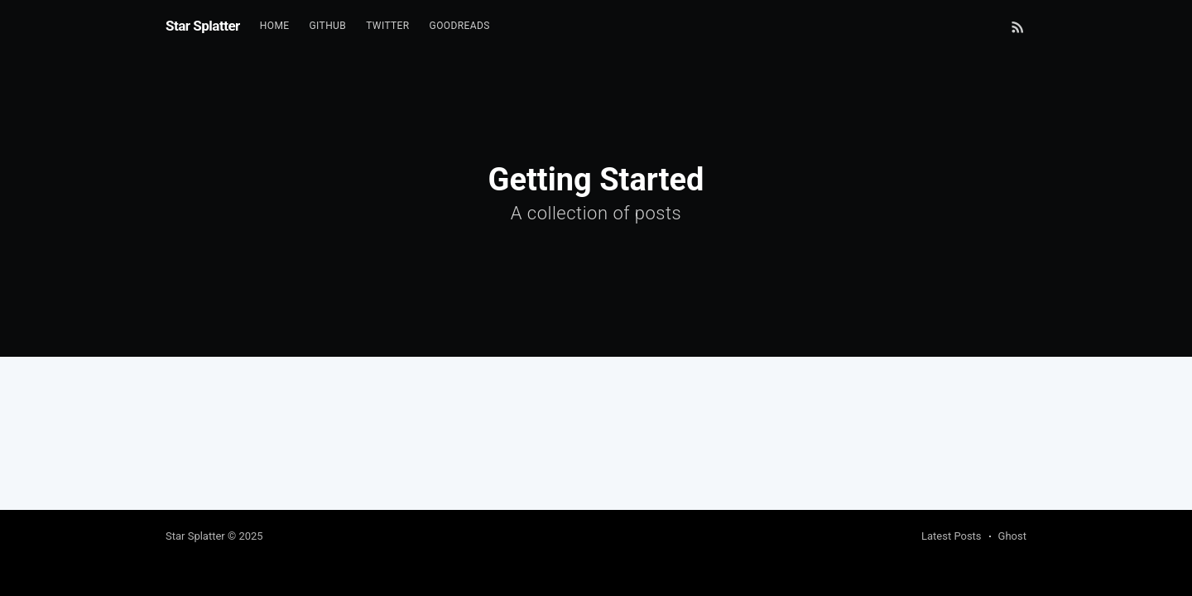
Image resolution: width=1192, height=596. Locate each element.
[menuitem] (275, 26)
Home (275, 25)
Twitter (387, 25)
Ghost (1012, 536)
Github (328, 25)
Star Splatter (203, 25)
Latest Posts (951, 536)
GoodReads (460, 25)
